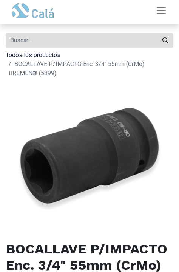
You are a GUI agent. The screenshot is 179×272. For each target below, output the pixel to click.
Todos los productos (33, 55)
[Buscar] (165, 40)
